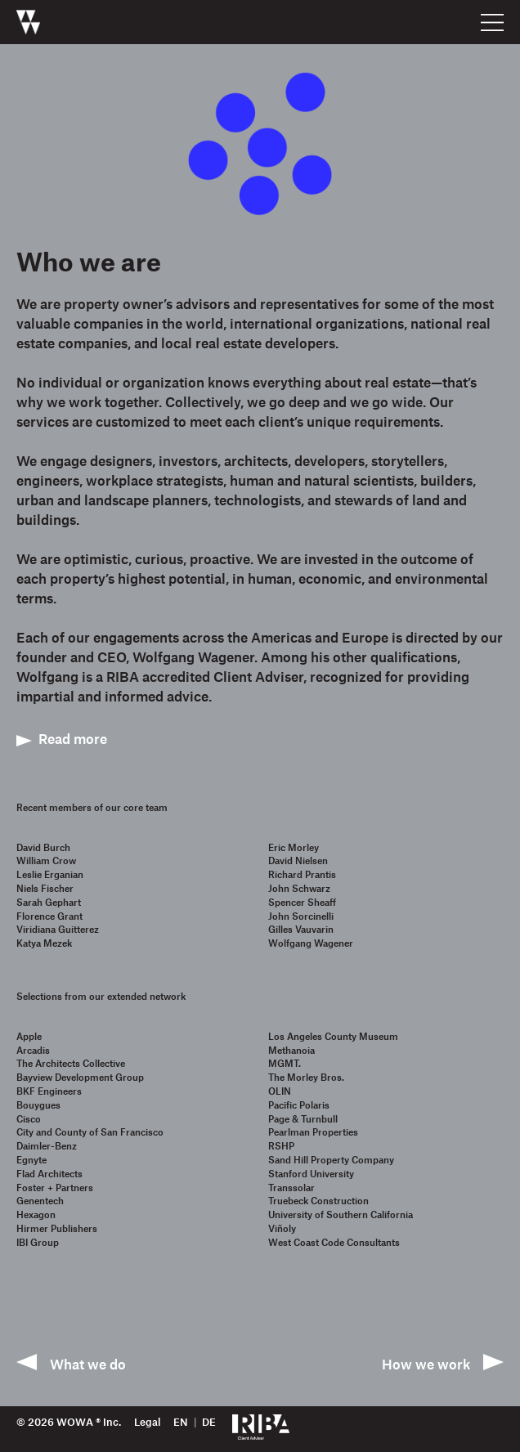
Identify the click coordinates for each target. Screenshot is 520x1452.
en (180, 1421)
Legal (147, 1421)
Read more (72, 738)
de (209, 1421)
